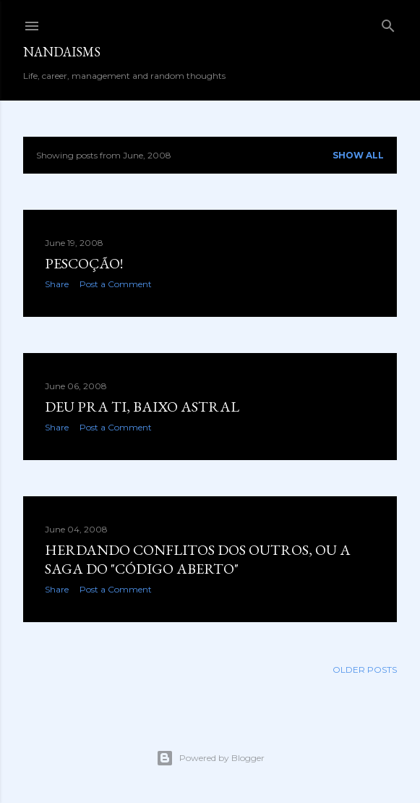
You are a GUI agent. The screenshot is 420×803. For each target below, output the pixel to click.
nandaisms (61, 51)
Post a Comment (116, 284)
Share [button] (57, 284)
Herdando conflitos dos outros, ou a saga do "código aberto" (198, 559)
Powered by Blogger (210, 758)
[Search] (388, 23)
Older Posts (365, 669)
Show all (358, 155)
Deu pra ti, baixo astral (142, 406)
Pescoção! (84, 263)
